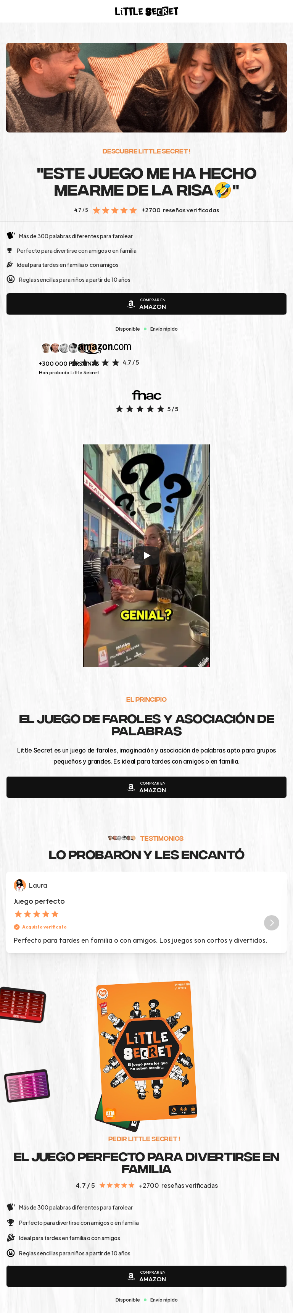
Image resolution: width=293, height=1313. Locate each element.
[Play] (146, 555)
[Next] (271, 922)
